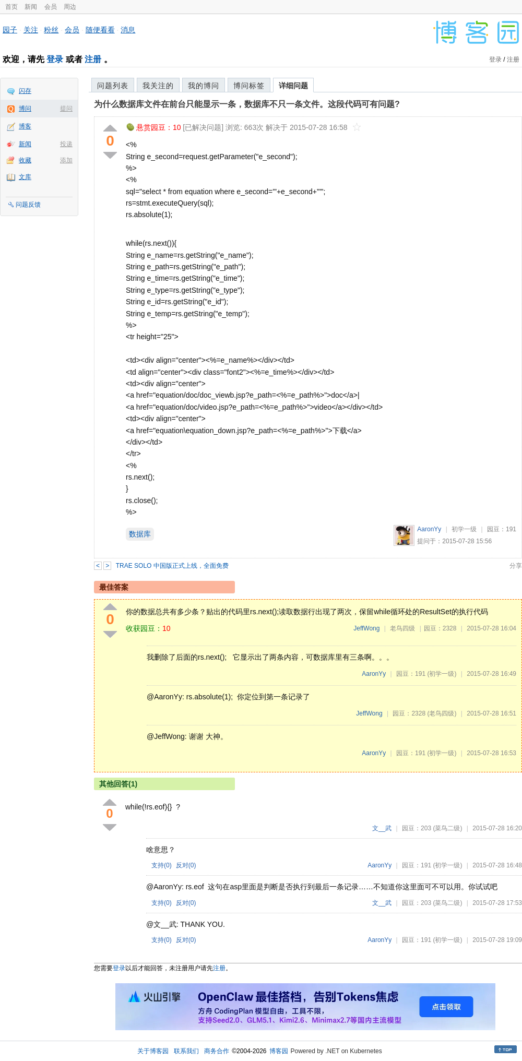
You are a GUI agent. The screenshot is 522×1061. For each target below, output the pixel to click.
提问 (66, 108)
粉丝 (51, 30)
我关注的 (158, 85)
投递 (66, 144)
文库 (25, 177)
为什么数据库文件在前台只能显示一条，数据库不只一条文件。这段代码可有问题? (247, 104)
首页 (11, 6)
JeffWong (366, 628)
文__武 (382, 828)
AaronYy (429, 529)
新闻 (31, 6)
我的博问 (203, 85)
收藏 (25, 160)
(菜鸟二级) (447, 828)
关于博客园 (153, 1051)
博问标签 (249, 85)
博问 (25, 108)
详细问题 (293, 85)
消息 (128, 30)
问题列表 (112, 85)
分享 (515, 565)
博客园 (278, 1051)
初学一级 (464, 529)
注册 (93, 59)
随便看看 (100, 30)
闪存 (25, 90)
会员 (50, 6)
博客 (25, 126)
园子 (10, 30)
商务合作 (216, 1051)
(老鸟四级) (441, 713)
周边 (70, 6)
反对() (186, 865)
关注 (30, 30)
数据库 (140, 534)
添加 (66, 160)
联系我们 (186, 1051)
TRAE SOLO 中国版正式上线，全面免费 (172, 565)
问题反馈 (28, 204)
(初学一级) (441, 673)
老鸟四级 (402, 628)
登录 (54, 59)
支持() (161, 865)
